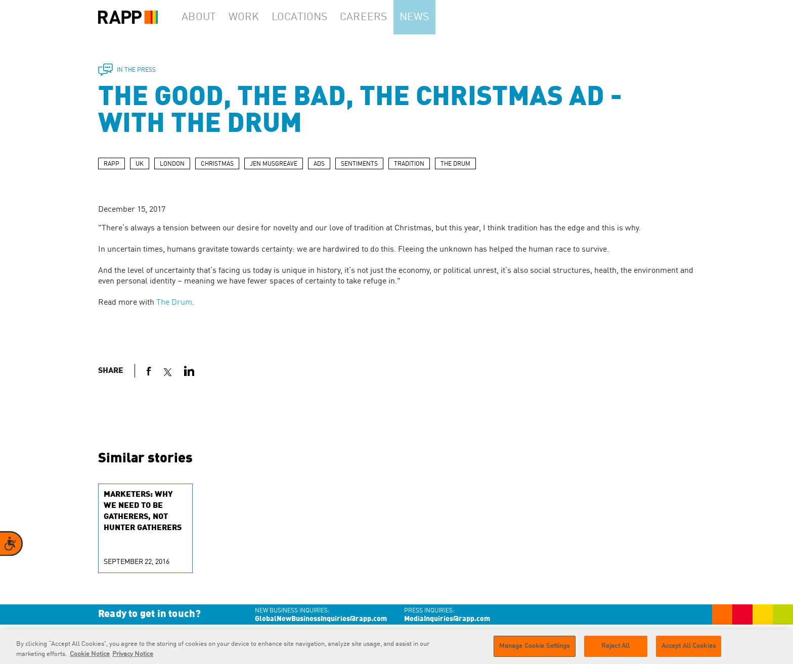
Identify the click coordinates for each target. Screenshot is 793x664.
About (202, 17)
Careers (377, 17)
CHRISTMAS (217, 164)
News (434, 17)
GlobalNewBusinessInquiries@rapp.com (321, 619)
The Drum (174, 303)
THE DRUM (455, 164)
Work (254, 17)
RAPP (111, 164)
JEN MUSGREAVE (273, 164)
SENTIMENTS (359, 164)
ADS (319, 164)
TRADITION (409, 164)
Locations (313, 17)
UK (140, 164)
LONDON (172, 164)
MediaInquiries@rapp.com (447, 619)
